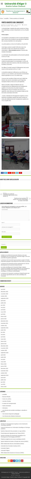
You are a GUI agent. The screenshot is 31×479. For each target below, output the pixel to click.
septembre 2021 (4, 327)
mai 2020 (3, 359)
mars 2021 (3, 339)
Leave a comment (6, 25)
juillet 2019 (3, 379)
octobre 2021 (4, 325)
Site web (4, 231)
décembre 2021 (4, 321)
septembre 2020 (4, 352)
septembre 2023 (4, 298)
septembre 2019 (4, 375)
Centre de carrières (6, 399)
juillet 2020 (3, 357)
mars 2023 (3, 312)
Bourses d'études (6, 396)
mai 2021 (3, 334)
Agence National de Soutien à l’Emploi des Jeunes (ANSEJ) (14, 441)
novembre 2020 (4, 348)
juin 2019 (3, 382)
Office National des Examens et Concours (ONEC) (12, 452)
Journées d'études (6, 401)
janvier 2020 (3, 366)
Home (1, 18)
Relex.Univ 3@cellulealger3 (8, 24)
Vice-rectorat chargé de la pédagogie (10, 413)
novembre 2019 (4, 370)
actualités (6, 18)
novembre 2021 (4, 323)
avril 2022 (3, 314)
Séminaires (5, 408)
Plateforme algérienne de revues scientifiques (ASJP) (13, 439)
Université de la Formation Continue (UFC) (10, 446)
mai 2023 (3, 307)
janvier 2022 (3, 318)
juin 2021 (3, 332)
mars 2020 (3, 361)
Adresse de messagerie (7, 227)
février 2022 (3, 316)
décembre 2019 (4, 368)
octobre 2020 (4, 350)
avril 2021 (3, 336)
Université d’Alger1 (5, 448)
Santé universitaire (6, 405)
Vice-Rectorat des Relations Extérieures (11, 416)
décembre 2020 (4, 345)
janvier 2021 (3, 343)
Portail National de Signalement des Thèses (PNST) (13, 433)
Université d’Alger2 (5, 450)
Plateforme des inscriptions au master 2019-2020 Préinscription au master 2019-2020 (20, 199)
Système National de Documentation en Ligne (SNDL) (13, 431)
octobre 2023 (4, 296)
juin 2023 (3, 305)
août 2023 (3, 300)
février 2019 (3, 386)
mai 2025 (3, 289)
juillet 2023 (3, 302)
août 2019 (3, 377)
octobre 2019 (4, 373)
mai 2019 (3, 384)
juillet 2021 (3, 330)
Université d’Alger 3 (15, 3)
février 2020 (3, 364)
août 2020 (3, 355)
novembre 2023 (4, 293)
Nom (3, 222)
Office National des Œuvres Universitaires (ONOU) (12, 443)
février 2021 (3, 341)
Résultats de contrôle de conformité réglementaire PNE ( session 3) (10, 194)
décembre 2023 (4, 291)
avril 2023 (3, 309)
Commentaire (5, 209)
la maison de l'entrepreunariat (9, 403)
